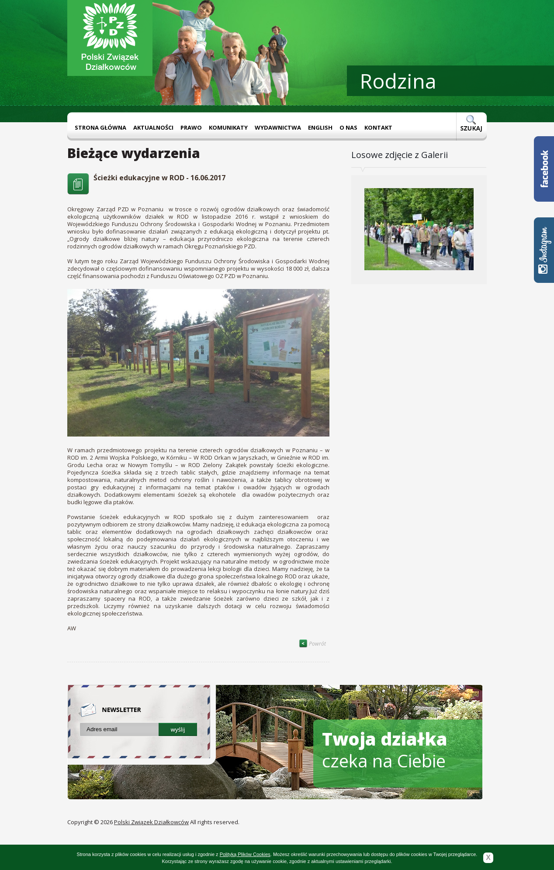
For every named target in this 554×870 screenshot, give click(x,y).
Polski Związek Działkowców (151, 822)
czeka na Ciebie (384, 750)
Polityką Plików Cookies (245, 854)
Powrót (312, 643)
